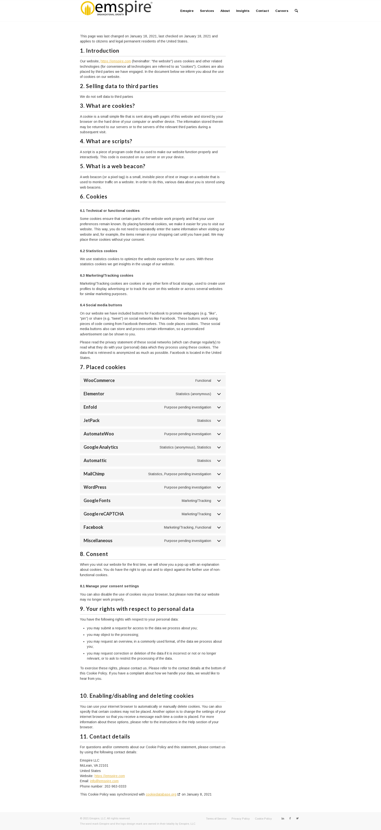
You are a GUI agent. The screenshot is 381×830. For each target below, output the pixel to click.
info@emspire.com (104, 781)
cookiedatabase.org (161, 794)
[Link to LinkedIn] (282, 818)
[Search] (296, 11)
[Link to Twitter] (297, 818)
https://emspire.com (116, 61)
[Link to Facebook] (290, 818)
